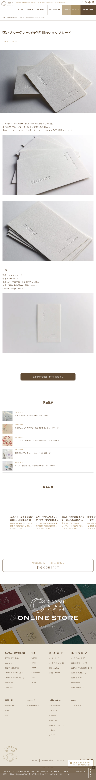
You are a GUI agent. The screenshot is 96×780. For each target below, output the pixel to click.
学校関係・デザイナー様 (57, 732)
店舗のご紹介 (9, 695)
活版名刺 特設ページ (78, 670)
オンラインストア (77, 665)
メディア (52, 742)
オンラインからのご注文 (57, 670)
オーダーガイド (54, 665)
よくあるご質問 (76, 713)
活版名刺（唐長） (77, 685)
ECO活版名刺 (76, 690)
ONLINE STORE (88, 10)
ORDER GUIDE (55, 10)
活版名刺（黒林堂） (78, 680)
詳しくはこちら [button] (66, 774)
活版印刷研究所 (76, 695)
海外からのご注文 (55, 680)
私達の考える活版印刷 (12, 675)
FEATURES (41, 10)
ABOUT (20, 10)
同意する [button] (90, 772)
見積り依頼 (53, 723)
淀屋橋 (7, 718)
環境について (9, 690)
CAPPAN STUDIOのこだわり (15, 680)
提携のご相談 (53, 728)
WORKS (30, 10)
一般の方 (52, 737)
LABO (34, 685)
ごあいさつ (8, 670)
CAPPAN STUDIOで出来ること (15, 685)
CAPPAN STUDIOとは (12, 665)
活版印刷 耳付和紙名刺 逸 (81, 675)
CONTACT (66, 10)
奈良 (6, 723)
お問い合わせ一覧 (55, 713)
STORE (76, 10)
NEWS (34, 670)
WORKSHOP (36, 680)
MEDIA (34, 690)
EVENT (34, 675)
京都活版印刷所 (10, 713)
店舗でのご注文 (54, 675)
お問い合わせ (53, 718)
